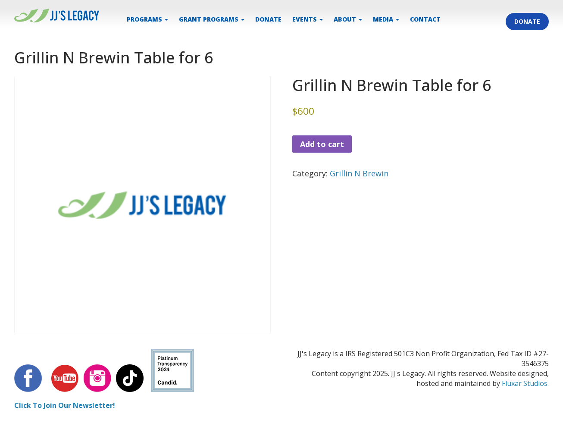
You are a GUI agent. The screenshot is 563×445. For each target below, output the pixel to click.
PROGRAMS (147, 19)
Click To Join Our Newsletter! (64, 405)
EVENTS (307, 19)
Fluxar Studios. (525, 383)
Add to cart (322, 144)
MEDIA (386, 19)
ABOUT (348, 19)
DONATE (268, 19)
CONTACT (425, 19)
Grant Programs (211, 19)
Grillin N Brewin (359, 173)
